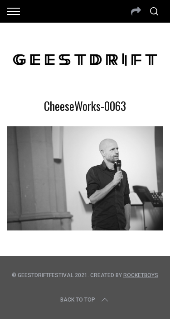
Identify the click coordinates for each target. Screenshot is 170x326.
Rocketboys (140, 275)
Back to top (85, 300)
